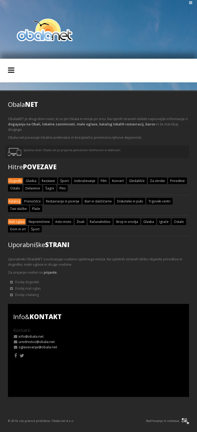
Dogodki (15, 181)
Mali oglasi (17, 221)
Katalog (14, 201)
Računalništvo (100, 221)
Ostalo (15, 188)
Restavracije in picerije (62, 201)
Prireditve (177, 181)
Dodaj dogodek (24, 282)
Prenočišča (32, 201)
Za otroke (157, 181)
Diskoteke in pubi (130, 201)
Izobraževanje (84, 181)
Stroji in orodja (127, 221)
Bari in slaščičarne (98, 201)
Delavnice (32, 188)
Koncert (118, 181)
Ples (62, 188)
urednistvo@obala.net (37, 341)
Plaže (36, 208)
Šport (64, 181)
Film (104, 181)
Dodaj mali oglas (25, 288)
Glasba (31, 181)
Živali (80, 221)
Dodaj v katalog (24, 295)
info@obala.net (31, 336)
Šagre (49, 188)
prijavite (50, 272)
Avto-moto (63, 221)
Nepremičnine (39, 221)
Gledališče (137, 181)
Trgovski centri (159, 201)
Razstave (48, 181)
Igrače (164, 221)
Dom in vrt (18, 229)
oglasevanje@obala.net (38, 347)
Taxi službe (18, 208)
